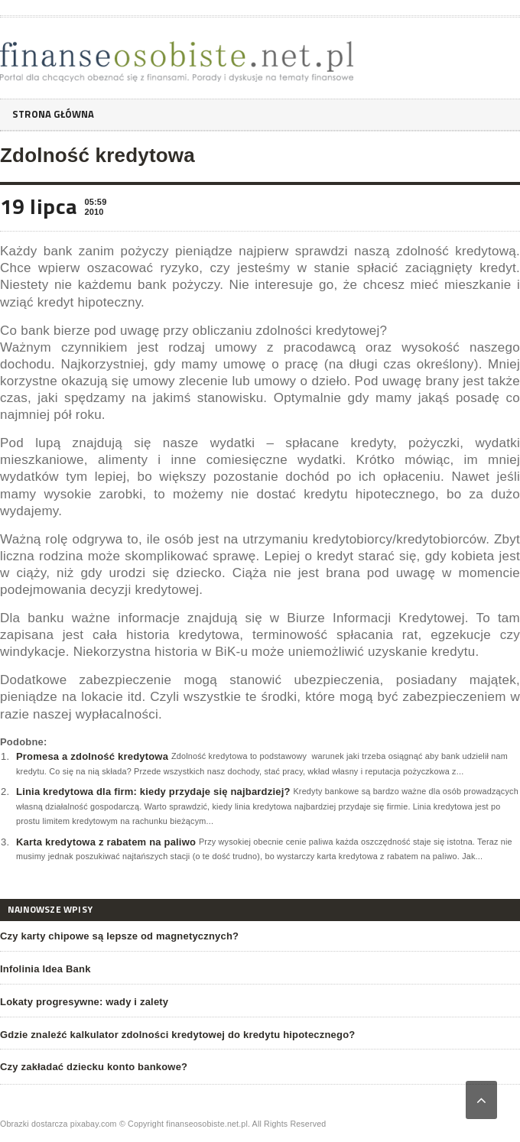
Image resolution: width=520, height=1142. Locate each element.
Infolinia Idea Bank (45, 969)
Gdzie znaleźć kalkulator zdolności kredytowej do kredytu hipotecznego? (177, 1034)
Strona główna (57, 114)
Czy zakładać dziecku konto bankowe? (93, 1066)
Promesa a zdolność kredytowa (92, 756)
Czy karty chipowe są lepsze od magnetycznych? (119, 936)
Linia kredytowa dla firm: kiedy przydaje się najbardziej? (153, 791)
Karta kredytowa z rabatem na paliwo (106, 842)
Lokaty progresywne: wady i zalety (84, 1001)
